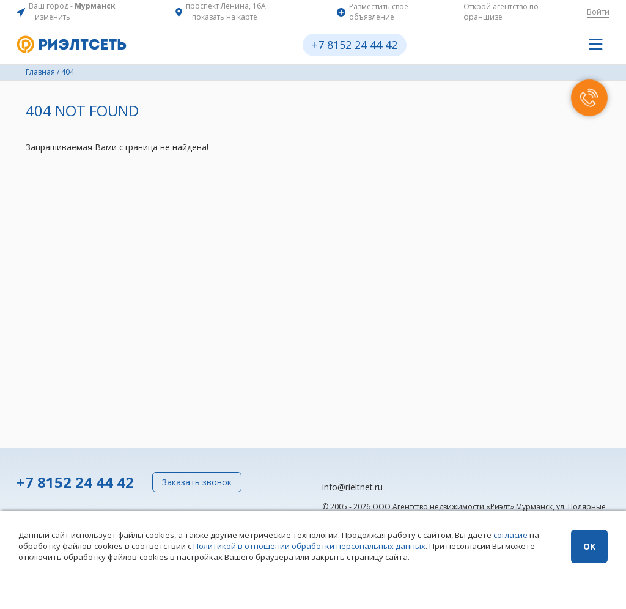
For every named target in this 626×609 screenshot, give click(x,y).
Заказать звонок (197, 482)
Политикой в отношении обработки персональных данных (309, 546)
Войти (598, 12)
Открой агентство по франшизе (501, 11)
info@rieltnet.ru (352, 487)
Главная (40, 72)
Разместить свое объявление (378, 11)
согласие (510, 535)
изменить (52, 17)
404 (67, 72)
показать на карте (224, 17)
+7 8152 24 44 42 (354, 44)
